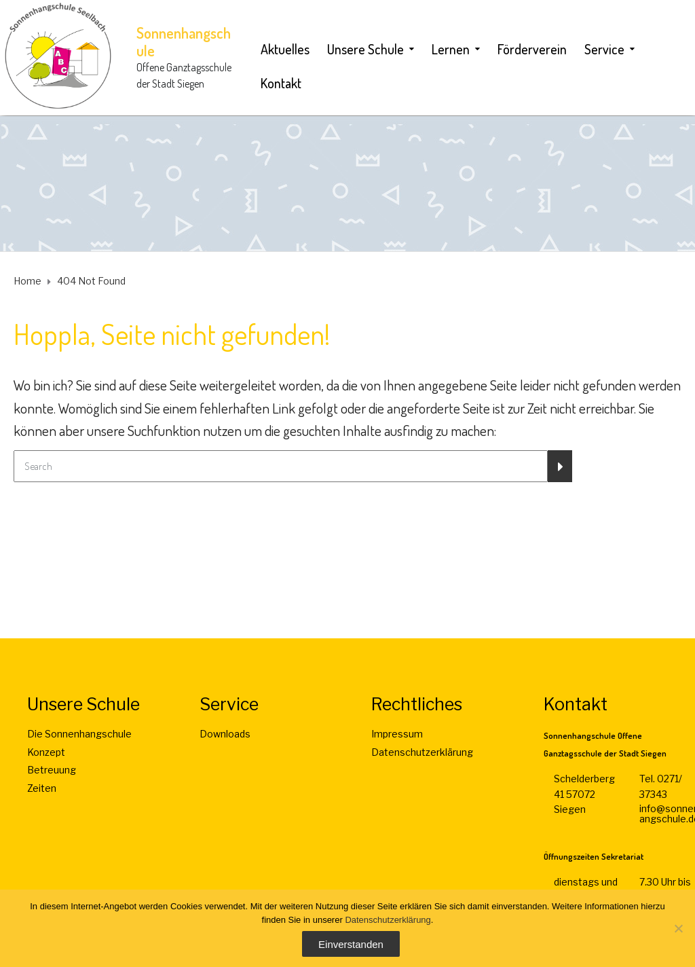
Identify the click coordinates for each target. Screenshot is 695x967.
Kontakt (281, 83)
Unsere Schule (365, 49)
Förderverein (532, 49)
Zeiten (41, 788)
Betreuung (51, 770)
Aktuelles (285, 49)
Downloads (225, 734)
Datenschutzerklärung (422, 752)
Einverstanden (350, 944)
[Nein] (678, 928)
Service (604, 49)
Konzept (46, 752)
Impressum (397, 734)
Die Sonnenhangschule (79, 734)
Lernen (451, 49)
